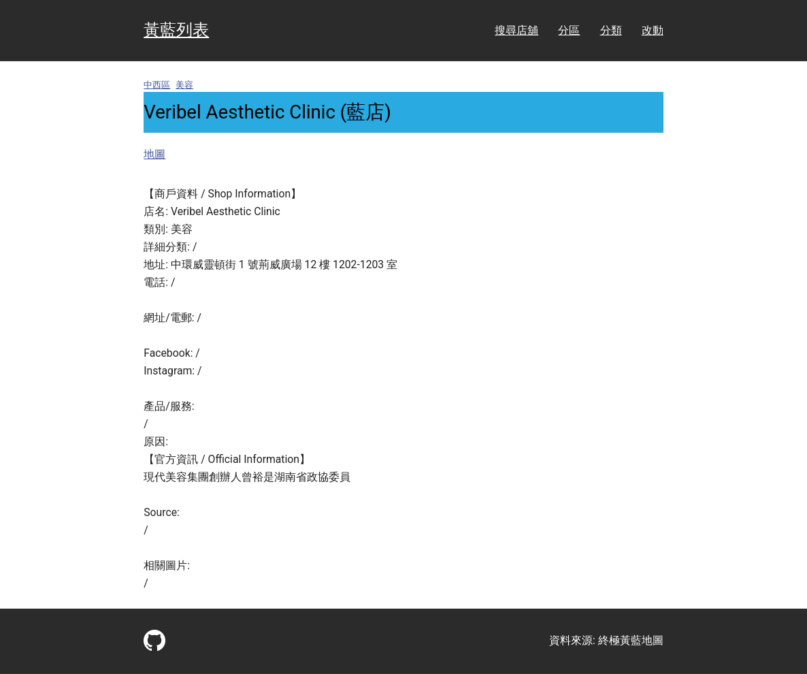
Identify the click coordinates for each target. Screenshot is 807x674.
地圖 (154, 154)
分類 (611, 30)
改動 (652, 30)
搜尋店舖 (516, 30)
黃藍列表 (176, 29)
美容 (184, 85)
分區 (569, 30)
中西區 (157, 85)
